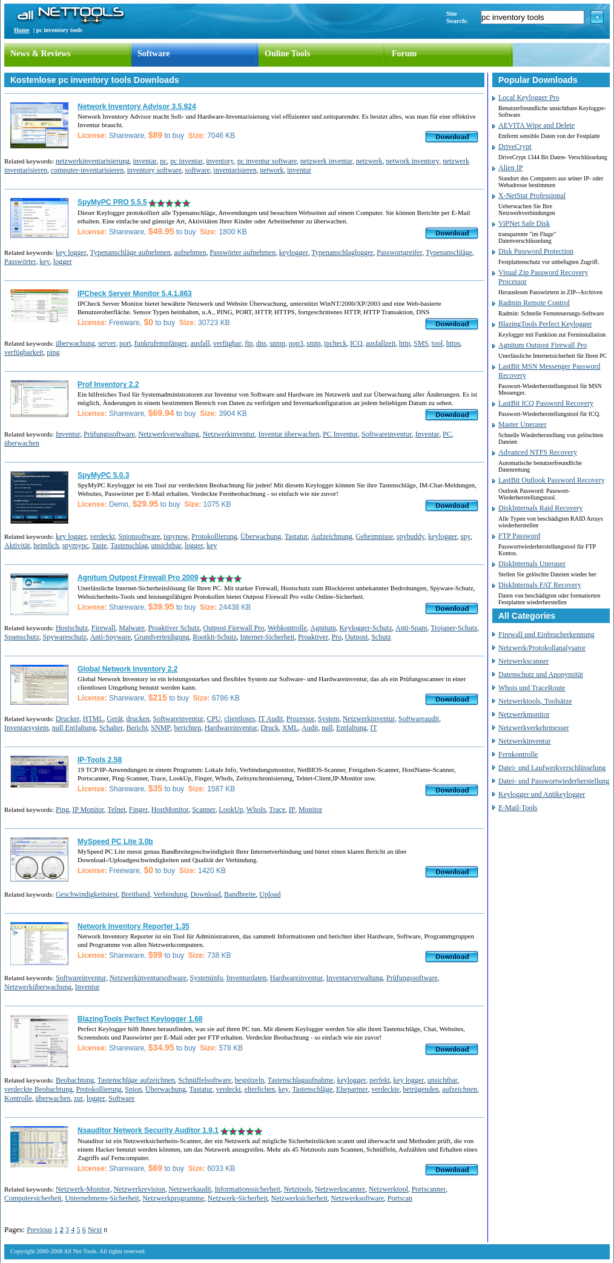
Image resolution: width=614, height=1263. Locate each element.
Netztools (298, 1189)
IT (373, 728)
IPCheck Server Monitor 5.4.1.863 (135, 293)
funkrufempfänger (160, 343)
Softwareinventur (386, 434)
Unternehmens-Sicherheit (102, 1198)
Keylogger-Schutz (365, 628)
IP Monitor (88, 809)
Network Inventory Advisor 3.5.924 (137, 106)
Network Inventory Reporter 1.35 (134, 926)
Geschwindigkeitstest (87, 894)
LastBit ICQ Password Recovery (545, 403)
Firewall (103, 628)
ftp (249, 343)
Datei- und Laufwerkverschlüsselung (552, 767)
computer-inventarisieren (87, 170)
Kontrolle (18, 1098)
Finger (138, 809)
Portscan (400, 1198)
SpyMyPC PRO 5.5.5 (112, 202)
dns (261, 343)
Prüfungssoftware (109, 434)
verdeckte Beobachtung (38, 1089)
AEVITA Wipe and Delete (536, 125)
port (125, 343)
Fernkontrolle (518, 754)
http (405, 343)
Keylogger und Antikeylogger (541, 794)
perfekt (379, 1080)
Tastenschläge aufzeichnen (136, 1080)
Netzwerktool (388, 1189)
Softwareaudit (418, 718)
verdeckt (102, 536)
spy (466, 536)
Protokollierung (214, 536)
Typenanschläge (449, 252)
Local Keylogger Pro (529, 97)
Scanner (204, 809)
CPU (213, 718)
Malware (132, 628)
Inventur (68, 434)
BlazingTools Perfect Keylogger (545, 324)
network (271, 170)
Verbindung (170, 894)
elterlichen (259, 1089)
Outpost (356, 637)
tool (437, 343)
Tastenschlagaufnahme (301, 1080)
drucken (138, 718)
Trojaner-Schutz (454, 628)
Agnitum (323, 628)
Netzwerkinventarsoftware (148, 978)
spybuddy (411, 536)
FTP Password (519, 536)
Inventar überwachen (289, 434)
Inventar (427, 434)
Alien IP (510, 167)
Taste (99, 545)
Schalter (111, 728)
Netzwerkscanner (340, 1189)
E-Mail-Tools (517, 807)
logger (62, 261)
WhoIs (256, 809)
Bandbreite (240, 894)
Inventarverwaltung (354, 978)
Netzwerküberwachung (37, 987)
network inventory (412, 161)
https (453, 343)
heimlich (46, 545)
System (328, 718)
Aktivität (17, 545)
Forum (404, 53)
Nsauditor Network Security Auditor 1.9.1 (148, 1130)
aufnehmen (190, 252)
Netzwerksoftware (357, 1198)
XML (290, 728)
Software (153, 53)
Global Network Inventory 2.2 (127, 669)
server (107, 343)
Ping (62, 809)
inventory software (154, 170)
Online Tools (287, 53)
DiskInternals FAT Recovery (539, 585)
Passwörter (20, 261)
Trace (277, 809)
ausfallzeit (380, 343)
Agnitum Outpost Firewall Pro (542, 345)
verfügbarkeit (24, 352)
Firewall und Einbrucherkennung (546, 634)
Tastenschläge (312, 1089)
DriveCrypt (515, 146)
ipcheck (335, 343)
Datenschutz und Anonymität (540, 674)
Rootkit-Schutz (215, 637)
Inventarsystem (26, 728)
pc (163, 161)
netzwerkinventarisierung (93, 161)
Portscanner (429, 1189)
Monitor (310, 809)
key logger (71, 252)
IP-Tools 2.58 (100, 760)
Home (22, 30)
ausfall (200, 343)
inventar (144, 161)
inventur (299, 170)
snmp (277, 343)
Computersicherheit (33, 1198)
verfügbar (227, 343)
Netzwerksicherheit (299, 1198)
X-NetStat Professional (532, 195)
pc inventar (186, 161)
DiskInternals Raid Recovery (540, 508)
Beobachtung (75, 1080)
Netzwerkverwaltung (168, 434)
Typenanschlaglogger (342, 252)
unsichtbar (166, 545)
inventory (220, 161)
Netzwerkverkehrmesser (533, 728)
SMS (421, 343)
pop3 (296, 343)
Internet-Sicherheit (267, 637)
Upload (269, 894)
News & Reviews (40, 53)
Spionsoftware (139, 536)
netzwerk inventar (326, 161)
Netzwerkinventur (228, 434)
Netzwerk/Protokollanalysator (542, 648)
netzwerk (369, 161)
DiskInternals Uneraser (532, 563)
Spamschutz (21, 637)
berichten (187, 728)
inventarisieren (234, 170)
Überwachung (260, 536)
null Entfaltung (74, 728)
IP (292, 809)
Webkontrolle (287, 628)
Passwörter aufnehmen (243, 252)
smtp (313, 343)
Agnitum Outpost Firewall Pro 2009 (138, 577)
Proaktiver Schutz (174, 628)
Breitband (135, 894)
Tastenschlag (129, 545)
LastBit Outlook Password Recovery (551, 480)
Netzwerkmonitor (524, 714)
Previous (39, 1229)
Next (95, 1229)
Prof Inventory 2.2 (108, 384)
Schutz (381, 637)
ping (53, 352)
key (44, 261)
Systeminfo (206, 978)
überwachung (75, 343)
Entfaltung (351, 728)
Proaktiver (313, 637)
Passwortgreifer (399, 252)
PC (447, 434)
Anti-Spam (411, 628)
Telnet (117, 809)
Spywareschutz (65, 637)
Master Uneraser (522, 424)
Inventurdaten (246, 978)
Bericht (136, 728)
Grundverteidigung (161, 637)
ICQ (356, 343)
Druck (269, 728)
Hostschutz (72, 628)
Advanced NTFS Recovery (537, 452)
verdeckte (385, 1089)
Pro (336, 637)
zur (78, 1098)
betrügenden (420, 1089)
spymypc (75, 545)
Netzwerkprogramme (173, 1198)
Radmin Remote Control (534, 302)
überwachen (21, 443)
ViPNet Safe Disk (524, 223)
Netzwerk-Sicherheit (238, 1198)
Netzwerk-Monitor (83, 1189)
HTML (93, 718)
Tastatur (296, 536)
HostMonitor (170, 809)
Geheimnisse (374, 536)
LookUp (231, 809)
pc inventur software (267, 161)
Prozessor (300, 718)
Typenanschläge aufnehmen (130, 252)
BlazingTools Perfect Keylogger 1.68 (140, 1019)
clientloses (239, 718)
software (197, 170)
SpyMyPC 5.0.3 (103, 475)
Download (205, 894)
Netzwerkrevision (139, 1189)
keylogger (293, 252)
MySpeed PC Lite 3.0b (115, 841)
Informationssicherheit (247, 1189)
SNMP (161, 728)
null (327, 728)
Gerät (115, 718)
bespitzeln (250, 1080)
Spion (133, 1089)
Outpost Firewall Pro (234, 628)
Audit (310, 728)
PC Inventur (340, 434)
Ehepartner (352, 1089)
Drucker (67, 718)
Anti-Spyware (110, 637)
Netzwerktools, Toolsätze (535, 701)
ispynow (175, 536)
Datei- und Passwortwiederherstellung (553, 781)
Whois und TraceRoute (532, 688)
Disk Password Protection (535, 251)
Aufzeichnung (331, 536)
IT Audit (270, 718)
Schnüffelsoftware (204, 1080)
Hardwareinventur (231, 728)
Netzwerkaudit (189, 1189)
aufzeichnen (459, 1089)
